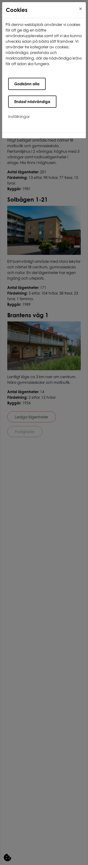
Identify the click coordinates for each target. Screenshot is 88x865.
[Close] (80, 8)
